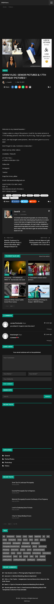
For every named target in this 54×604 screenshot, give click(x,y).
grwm (24, 195)
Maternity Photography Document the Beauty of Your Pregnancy (30, 499)
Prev (7, 306)
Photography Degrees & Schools (30, 573)
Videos (5, 70)
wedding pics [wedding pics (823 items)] (31, 559)
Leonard (7, 576)
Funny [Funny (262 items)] (19, 539)
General (7, 455)
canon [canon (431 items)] (25, 536)
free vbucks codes (11, 573)
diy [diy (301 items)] (44, 536)
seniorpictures (14, 197)
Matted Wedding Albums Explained (24, 576)
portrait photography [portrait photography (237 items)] (38, 549)
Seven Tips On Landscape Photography (23, 482)
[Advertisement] (27, 22)
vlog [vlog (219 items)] (36, 556)
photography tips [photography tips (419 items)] (26, 546)
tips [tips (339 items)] (20, 556)
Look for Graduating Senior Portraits (22, 507)
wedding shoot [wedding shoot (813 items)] (41, 559)
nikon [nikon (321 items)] (31, 539)
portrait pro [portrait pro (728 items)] (6, 553)
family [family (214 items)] (4, 539)
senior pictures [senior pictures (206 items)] (7, 556)
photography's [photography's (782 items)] (35, 543)
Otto (6, 579)
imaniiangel (14, 334)
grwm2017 (29, 195)
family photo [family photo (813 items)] (12, 539)
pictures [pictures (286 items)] (22, 549)
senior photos (44, 195)
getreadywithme (16, 195)
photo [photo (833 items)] (36, 539)
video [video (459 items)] (31, 556)
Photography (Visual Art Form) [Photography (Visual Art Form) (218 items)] (11, 546)
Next (12, 306)
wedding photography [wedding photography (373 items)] (19, 559)
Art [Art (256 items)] (4, 536)
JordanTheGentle (16, 323)
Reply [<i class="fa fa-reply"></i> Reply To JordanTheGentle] (49, 329)
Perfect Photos (9, 459)
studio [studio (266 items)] (15, 556)
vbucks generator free (12, 587)
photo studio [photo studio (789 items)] (14, 549)
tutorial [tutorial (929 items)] (26, 556)
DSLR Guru (4, 3)
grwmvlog (36, 195)
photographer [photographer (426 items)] (16, 543)
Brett (6, 584)
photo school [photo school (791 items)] (42, 546)
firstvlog (9, 195)
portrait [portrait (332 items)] (29, 549)
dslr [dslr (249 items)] (48, 536)
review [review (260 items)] (13, 553)
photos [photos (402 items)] (35, 546)
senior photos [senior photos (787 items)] (46, 553)
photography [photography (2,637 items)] (26, 543)
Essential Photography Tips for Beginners (23, 491)
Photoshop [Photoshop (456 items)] (6, 549)
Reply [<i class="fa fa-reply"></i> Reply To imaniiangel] (49, 340)
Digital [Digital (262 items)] (30, 536)
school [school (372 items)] (19, 553)
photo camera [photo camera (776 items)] (7, 543)
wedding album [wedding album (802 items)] (7, 559)
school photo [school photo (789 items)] (26, 553)
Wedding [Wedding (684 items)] (42, 556)
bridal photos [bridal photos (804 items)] (10, 536)
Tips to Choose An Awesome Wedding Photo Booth (27, 584)
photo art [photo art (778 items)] (42, 539)
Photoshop (8, 462)
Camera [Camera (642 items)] (18, 536)
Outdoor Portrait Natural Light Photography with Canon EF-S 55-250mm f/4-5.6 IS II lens (39, 242)
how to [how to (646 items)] (25, 539)
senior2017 (6, 197)
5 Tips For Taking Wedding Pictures (21, 516)
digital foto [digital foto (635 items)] (38, 536)
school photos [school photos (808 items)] (36, 553)
